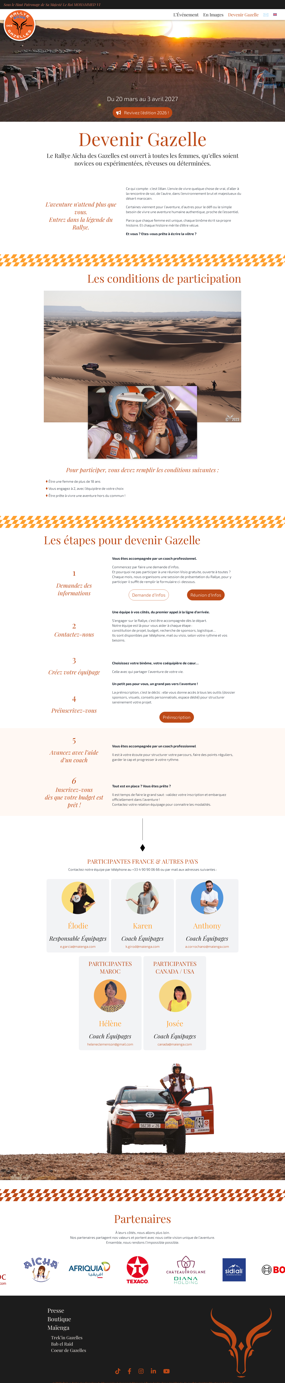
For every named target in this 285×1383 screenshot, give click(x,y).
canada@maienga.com (175, 1044)
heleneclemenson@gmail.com (110, 1044)
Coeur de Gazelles (68, 1350)
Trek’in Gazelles (67, 1337)
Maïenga (58, 1327)
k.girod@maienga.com (143, 946)
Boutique (59, 1319)
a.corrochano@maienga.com (207, 946)
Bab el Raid (62, 1344)
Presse (55, 1310)
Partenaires (142, 1218)
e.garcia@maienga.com (78, 946)
